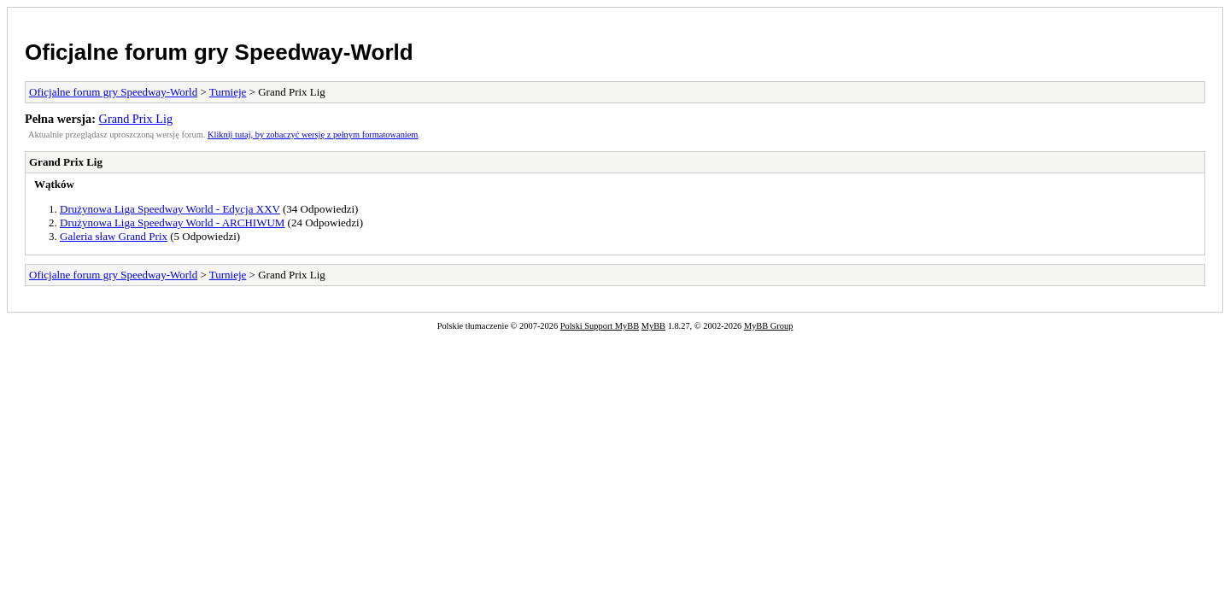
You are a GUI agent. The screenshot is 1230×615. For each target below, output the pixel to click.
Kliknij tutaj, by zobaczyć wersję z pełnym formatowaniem (313, 134)
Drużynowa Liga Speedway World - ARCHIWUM (172, 222)
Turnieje (228, 91)
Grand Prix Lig (136, 119)
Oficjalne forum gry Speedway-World (219, 52)
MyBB (653, 326)
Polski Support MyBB (599, 326)
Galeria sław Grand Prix (113, 236)
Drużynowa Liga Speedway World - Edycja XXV (170, 208)
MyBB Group (768, 326)
